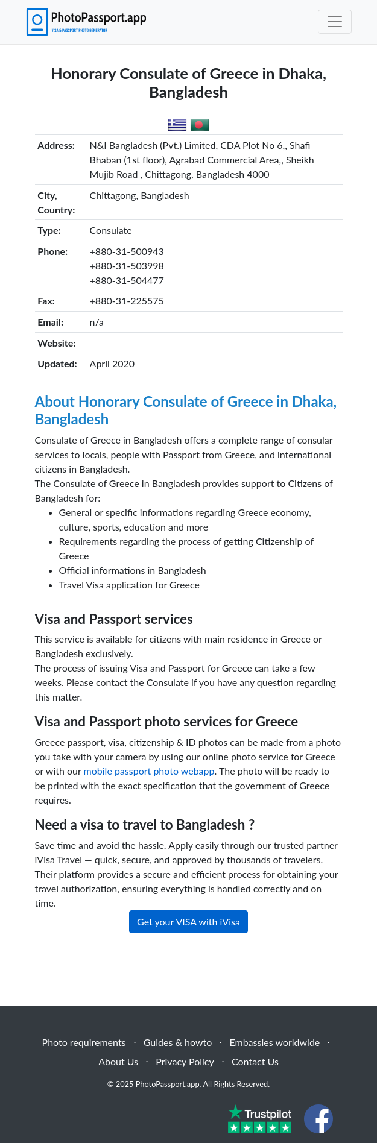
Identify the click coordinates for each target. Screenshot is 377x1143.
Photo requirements (84, 1042)
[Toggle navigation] (335, 22)
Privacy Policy (185, 1061)
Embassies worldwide (274, 1042)
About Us (118, 1061)
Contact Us (255, 1061)
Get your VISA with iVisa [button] (188, 921)
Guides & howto (178, 1042)
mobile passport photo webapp (149, 770)
